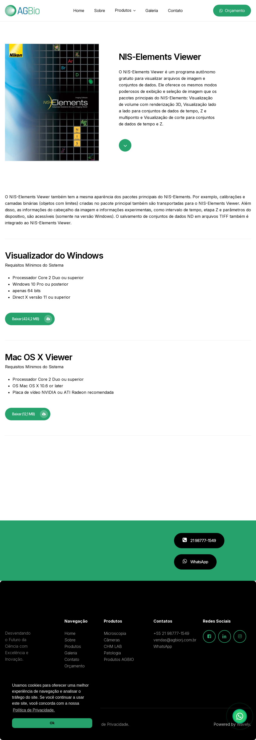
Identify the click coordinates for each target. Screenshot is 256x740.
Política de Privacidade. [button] (34, 710)
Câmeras (112, 639)
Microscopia (115, 633)
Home (69, 633)
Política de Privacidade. (108, 724)
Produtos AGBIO (119, 659)
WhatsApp (162, 646)
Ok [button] (52, 723)
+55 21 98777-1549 (171, 633)
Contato (71, 659)
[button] (30, 319)
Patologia (112, 652)
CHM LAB (113, 646)
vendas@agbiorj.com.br (174, 639)
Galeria (70, 652)
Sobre (69, 639)
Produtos (72, 646)
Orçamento (74, 665)
